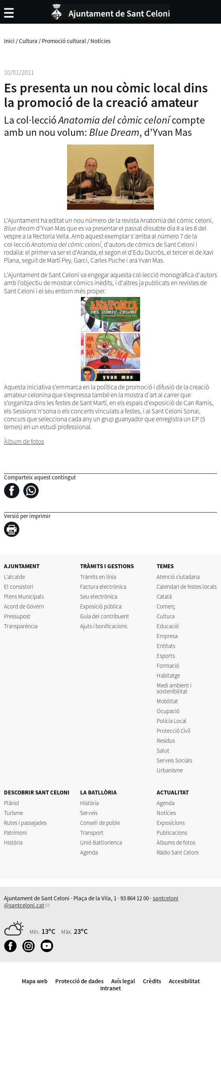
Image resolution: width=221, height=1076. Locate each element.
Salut (163, 750)
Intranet (110, 988)
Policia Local (172, 721)
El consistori (18, 586)
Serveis (88, 813)
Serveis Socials (174, 760)
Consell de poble (100, 822)
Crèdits (152, 981)
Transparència (20, 626)
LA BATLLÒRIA (98, 792)
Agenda (89, 852)
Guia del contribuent (104, 616)
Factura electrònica (103, 586)
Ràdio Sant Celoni (178, 852)
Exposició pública (101, 606)
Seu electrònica (98, 596)
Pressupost (17, 616)
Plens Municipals (24, 596)
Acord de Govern (24, 606)
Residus (166, 740)
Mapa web (34, 981)
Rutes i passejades (25, 822)
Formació (168, 665)
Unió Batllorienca (101, 842)
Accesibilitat (184, 981)
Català (164, 596)
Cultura (28, 41)
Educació (168, 626)
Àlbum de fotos (24, 441)
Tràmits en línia (98, 576)
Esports (166, 655)
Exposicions (171, 822)
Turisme (13, 813)
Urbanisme (170, 770)
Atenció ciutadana (178, 576)
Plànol (11, 803)
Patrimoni (15, 832)
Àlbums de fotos (176, 842)
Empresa (167, 636)
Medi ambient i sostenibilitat (174, 688)
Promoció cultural (64, 41)
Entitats (166, 646)
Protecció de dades (79, 981)
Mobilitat (167, 701)
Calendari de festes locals (187, 586)
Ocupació (168, 711)
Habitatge (168, 675)
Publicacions (172, 832)
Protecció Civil (174, 730)
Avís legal (123, 981)
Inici (9, 41)
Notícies (100, 41)
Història (13, 842)
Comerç (166, 606)
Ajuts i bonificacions (103, 626)
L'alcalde (14, 576)
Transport (91, 832)
